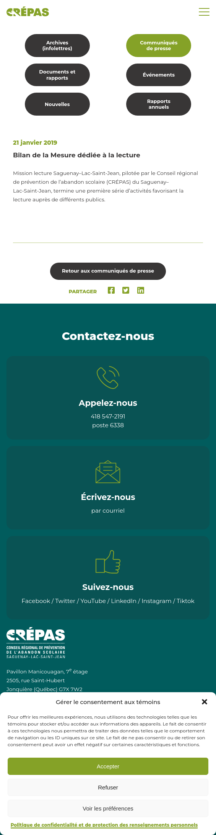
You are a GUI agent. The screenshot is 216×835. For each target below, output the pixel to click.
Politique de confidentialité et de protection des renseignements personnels (104, 825)
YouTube (93, 601)
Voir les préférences (108, 808)
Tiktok (186, 601)
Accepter (108, 766)
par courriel (108, 510)
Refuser (108, 787)
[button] (204, 702)
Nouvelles (57, 104)
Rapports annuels (159, 104)
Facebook (35, 601)
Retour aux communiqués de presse (108, 271)
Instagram (156, 601)
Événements (159, 75)
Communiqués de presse (158, 45)
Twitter (65, 601)
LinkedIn (123, 601)
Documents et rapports (57, 74)
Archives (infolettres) (57, 45)
